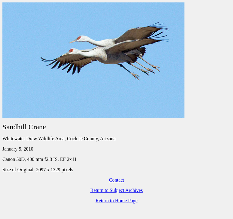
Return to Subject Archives (116, 190)
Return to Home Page (116, 200)
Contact (116, 179)
